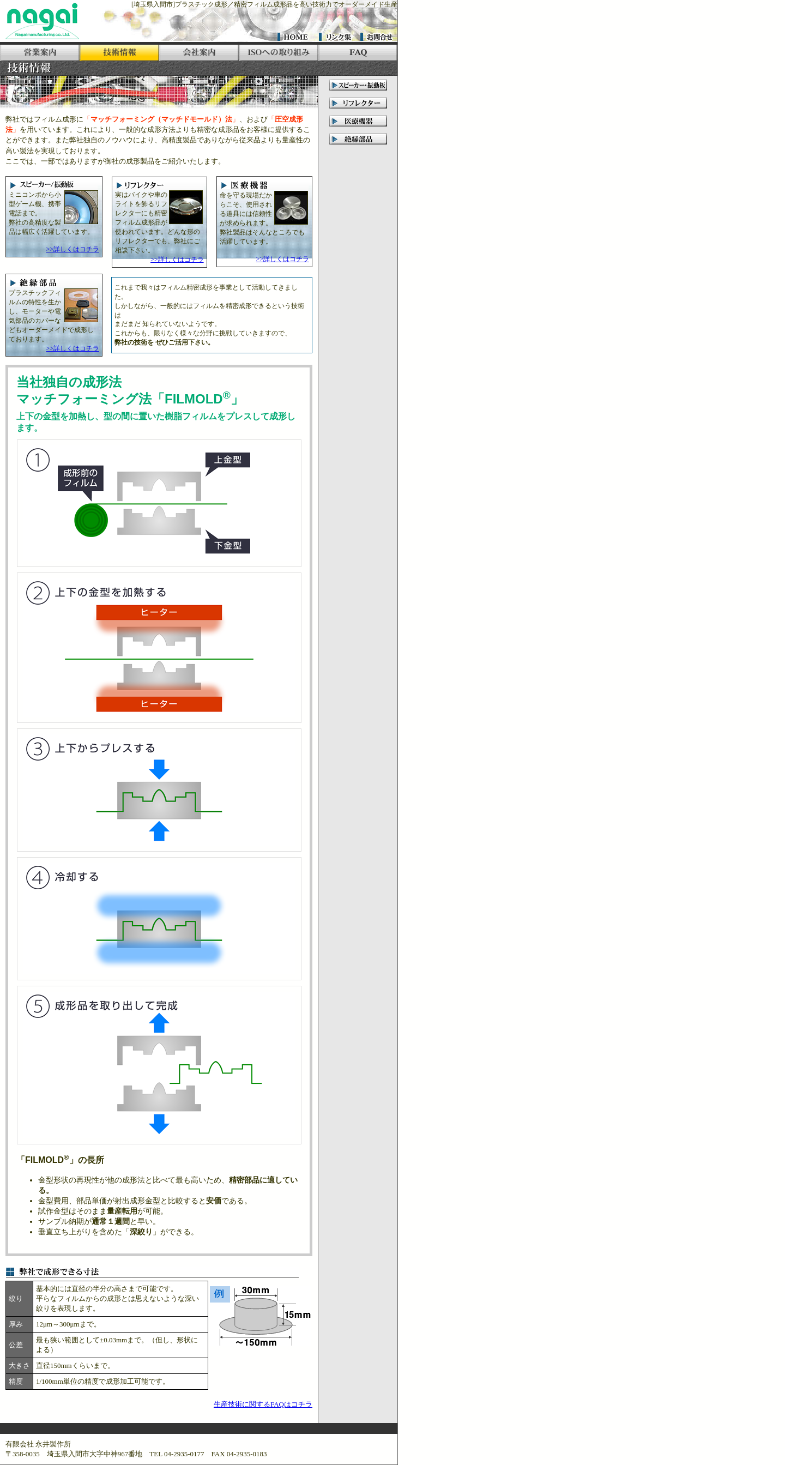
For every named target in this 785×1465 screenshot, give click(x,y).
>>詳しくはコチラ (72, 249)
